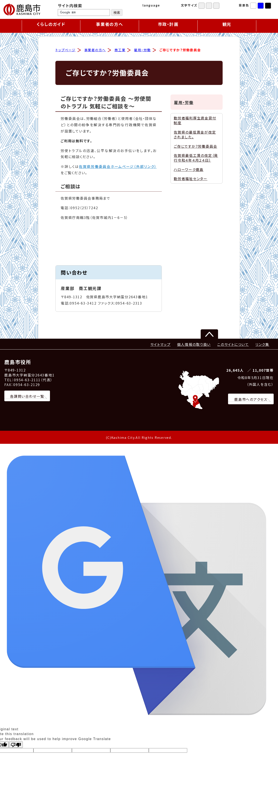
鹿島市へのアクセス (250, 400)
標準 (202, 6)
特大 (216, 6)
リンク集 (262, 345)
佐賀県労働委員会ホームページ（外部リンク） (118, 167)
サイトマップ (160, 345)
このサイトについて (233, 345)
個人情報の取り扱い (194, 345)
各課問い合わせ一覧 (27, 396)
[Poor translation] (16, 745)
